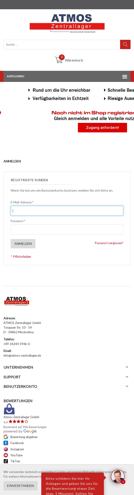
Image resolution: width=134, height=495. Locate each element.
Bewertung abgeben (20, 437)
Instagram (13, 449)
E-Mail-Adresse (21, 202)
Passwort (17, 221)
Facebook (13, 443)
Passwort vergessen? (109, 243)
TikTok (11, 461)
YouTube (12, 455)
